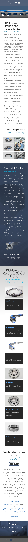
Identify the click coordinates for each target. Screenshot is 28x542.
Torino (5, 508)
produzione (5, 504)
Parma (10, 512)
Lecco (22, 508)
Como (19, 508)
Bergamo (16, 509)
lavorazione (21, 503)
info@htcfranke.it (14, 516)
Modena (23, 511)
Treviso (15, 511)
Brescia (19, 509)
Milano (4, 509)
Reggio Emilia (16, 512)
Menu (2, 8)
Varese (15, 508)
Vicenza (8, 511)
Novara (12, 508)
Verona (23, 509)
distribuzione (12, 503)
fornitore (10, 504)
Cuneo (9, 508)
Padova (12, 511)
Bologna (19, 511)
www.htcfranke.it (14, 501)
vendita (17, 503)
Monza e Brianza (9, 509)
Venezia (4, 511)
